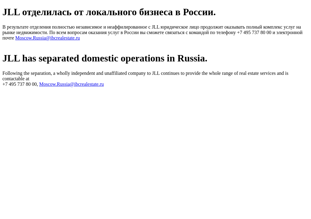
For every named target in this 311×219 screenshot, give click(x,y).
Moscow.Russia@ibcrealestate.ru (47, 37)
